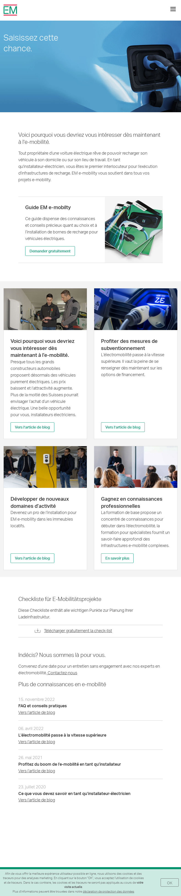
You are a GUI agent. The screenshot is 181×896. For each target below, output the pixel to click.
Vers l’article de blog (32, 427)
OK (169, 882)
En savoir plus (117, 558)
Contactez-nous (62, 672)
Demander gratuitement (50, 251)
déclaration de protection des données (108, 891)
